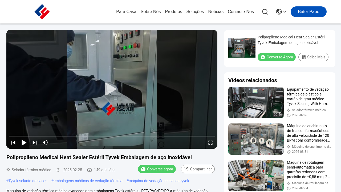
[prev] (13, 142)
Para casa (126, 11)
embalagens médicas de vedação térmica (88, 181)
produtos (173, 11)
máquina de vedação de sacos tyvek (159, 181)
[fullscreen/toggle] (210, 142)
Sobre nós (151, 11)
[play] (112, 89)
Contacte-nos (241, 11)
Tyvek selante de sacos (28, 181)
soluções (195, 11)
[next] (34, 142)
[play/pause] (24, 142)
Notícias (216, 11)
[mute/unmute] (45, 142)
